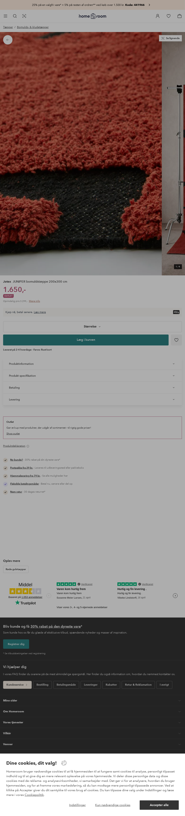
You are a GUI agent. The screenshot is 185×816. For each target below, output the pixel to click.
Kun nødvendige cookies (112, 805)
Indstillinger (77, 805)
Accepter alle (159, 805)
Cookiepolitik (34, 795)
